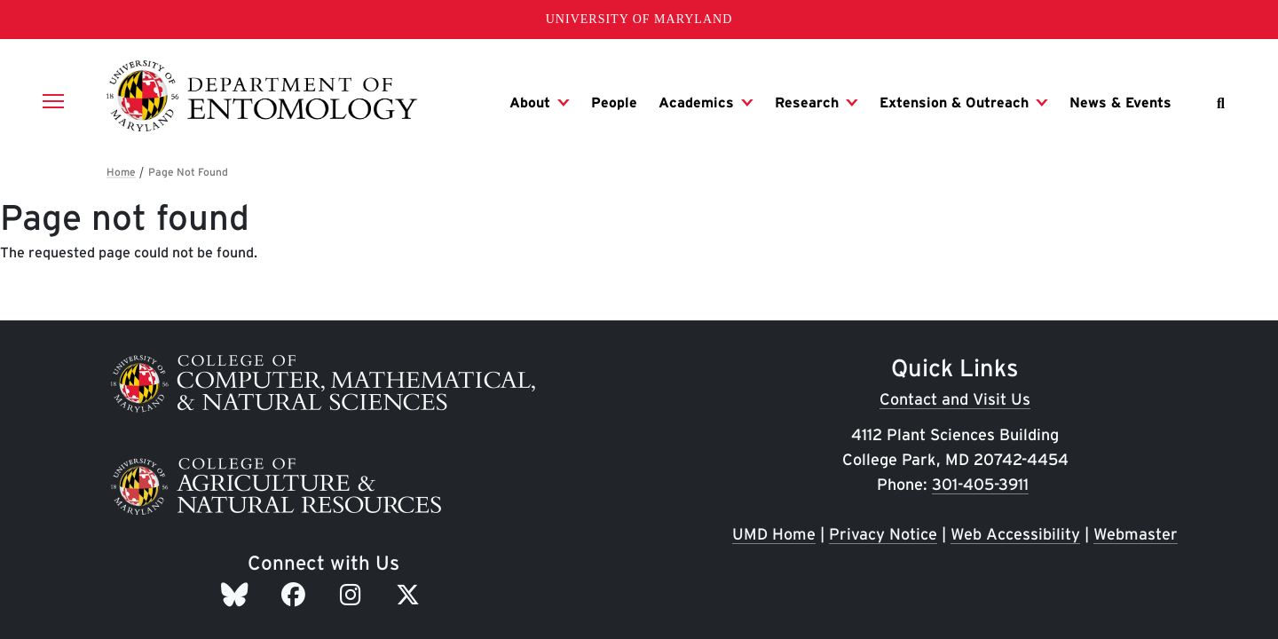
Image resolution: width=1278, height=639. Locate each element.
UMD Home (774, 534)
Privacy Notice (883, 534)
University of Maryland (639, 19)
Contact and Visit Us (955, 399)
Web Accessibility (1015, 534)
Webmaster (1135, 534)
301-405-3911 (980, 484)
